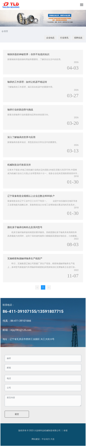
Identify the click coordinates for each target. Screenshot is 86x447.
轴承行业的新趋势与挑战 (20, 109)
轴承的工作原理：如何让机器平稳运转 (27, 82)
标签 (66, 430)
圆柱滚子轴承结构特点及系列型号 (24, 227)
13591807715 (50, 311)
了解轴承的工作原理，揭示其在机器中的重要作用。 (30, 87)
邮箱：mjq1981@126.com (17, 329)
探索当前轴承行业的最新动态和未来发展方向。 (28, 114)
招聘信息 (78, 38)
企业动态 (50, 38)
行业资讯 (64, 38)
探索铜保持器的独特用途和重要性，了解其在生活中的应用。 (34, 59)
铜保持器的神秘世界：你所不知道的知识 (28, 54)
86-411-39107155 (19, 311)
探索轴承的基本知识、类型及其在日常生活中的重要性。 (32, 142)
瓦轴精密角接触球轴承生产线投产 (24, 258)
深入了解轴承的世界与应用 (21, 137)
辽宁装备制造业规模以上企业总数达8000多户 (31, 196)
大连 (52, 439)
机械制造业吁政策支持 (19, 164)
